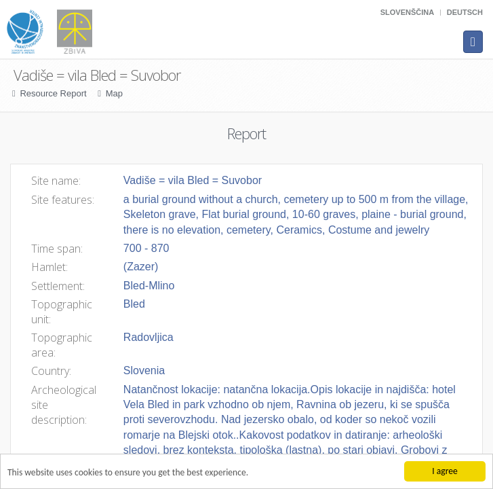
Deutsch (465, 12)
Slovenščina (407, 12)
